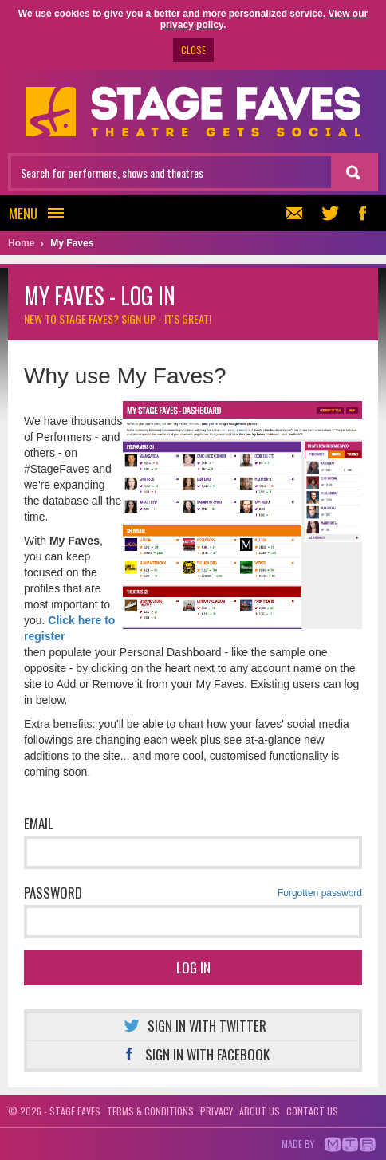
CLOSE (193, 50)
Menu (41, 213)
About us (259, 1111)
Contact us (312, 1111)
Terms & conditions (150, 1111)
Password (193, 893)
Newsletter (292, 213)
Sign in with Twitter (193, 1026)
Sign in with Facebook (193, 1054)
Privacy (216, 1111)
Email (38, 823)
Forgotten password (320, 893)
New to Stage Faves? (117, 318)
